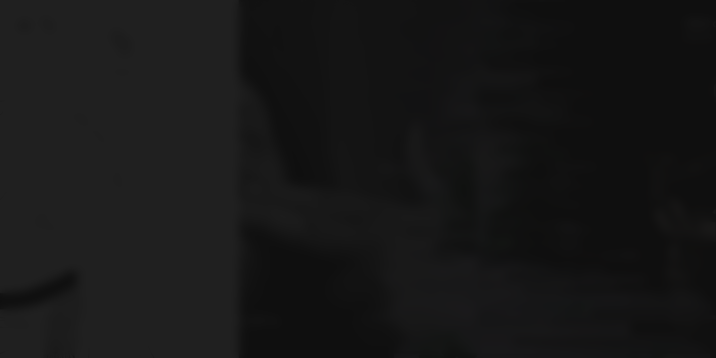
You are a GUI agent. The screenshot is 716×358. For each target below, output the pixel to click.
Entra (358, 210)
